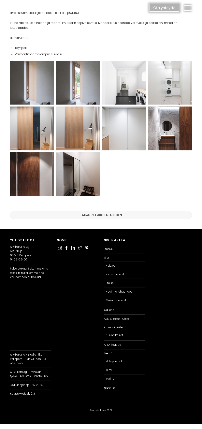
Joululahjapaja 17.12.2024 (26, 385)
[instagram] (60, 247)
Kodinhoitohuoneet (119, 292)
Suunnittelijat (114, 335)
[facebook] (66, 247)
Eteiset (110, 283)
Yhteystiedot (114, 361)
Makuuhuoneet (116, 300)
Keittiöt (110, 266)
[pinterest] (86, 247)
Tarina (110, 379)
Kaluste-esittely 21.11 (23, 394)
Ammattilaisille (113, 327)
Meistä (108, 354)
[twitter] (80, 247)
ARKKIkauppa (112, 345)
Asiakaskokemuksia (116, 319)
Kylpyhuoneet (115, 274)
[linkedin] (73, 247)
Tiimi (109, 370)
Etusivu (108, 249)
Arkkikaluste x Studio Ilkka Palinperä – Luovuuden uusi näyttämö (28, 359)
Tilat (106, 258)
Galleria (109, 310)
